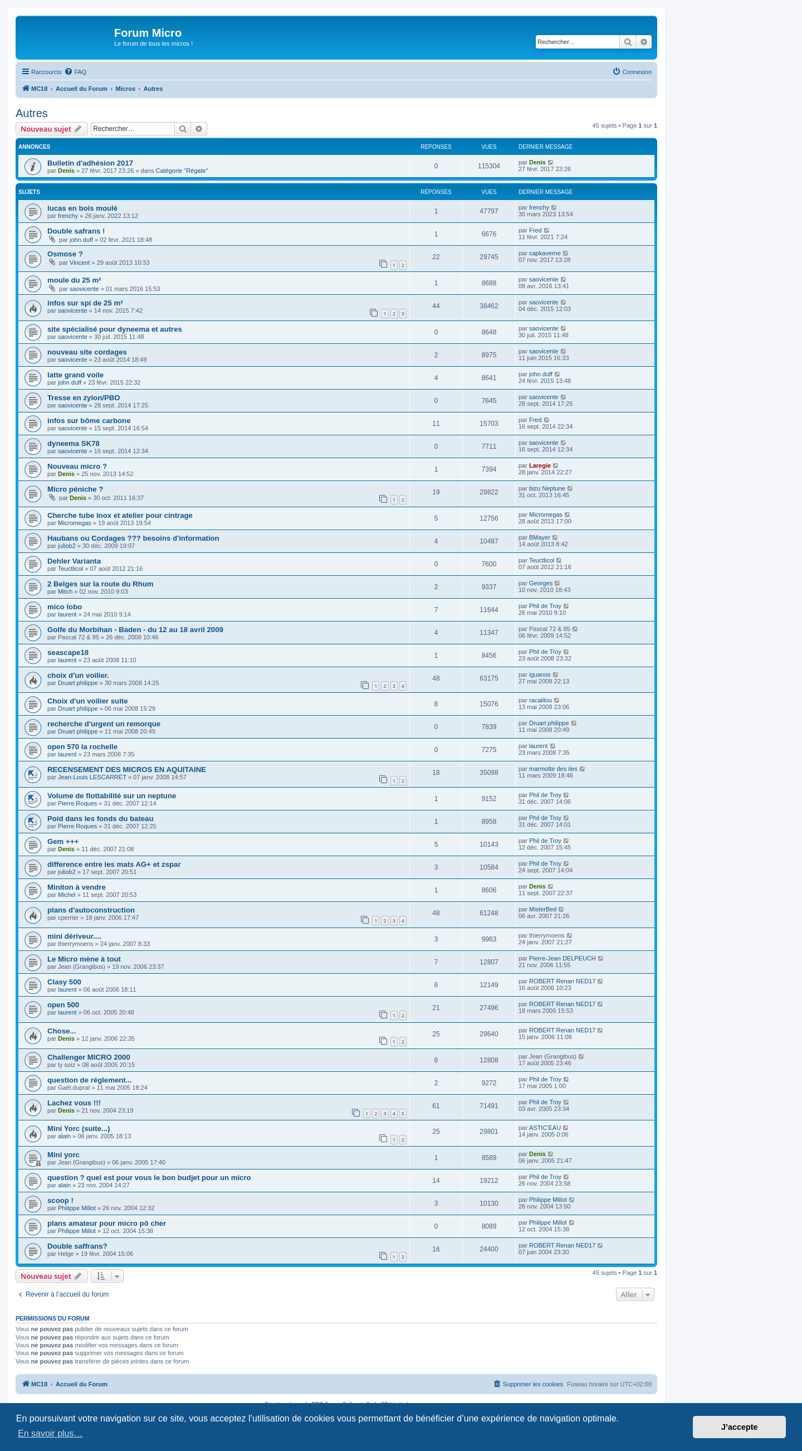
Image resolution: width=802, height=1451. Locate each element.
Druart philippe (78, 683)
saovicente (84, 288)
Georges (540, 583)
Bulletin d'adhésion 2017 (90, 163)
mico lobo (64, 607)
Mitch (65, 591)
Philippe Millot (77, 1208)
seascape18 (68, 652)
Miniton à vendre (76, 887)
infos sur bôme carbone (89, 420)
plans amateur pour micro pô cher (106, 1223)
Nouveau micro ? (77, 466)
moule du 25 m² (74, 280)
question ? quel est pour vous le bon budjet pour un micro (149, 1177)
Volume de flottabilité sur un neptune (111, 796)
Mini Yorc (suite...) (78, 1128)
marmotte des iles (553, 768)
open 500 (63, 1005)
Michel (67, 894)
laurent (67, 614)
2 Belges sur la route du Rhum (100, 584)
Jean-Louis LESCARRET (92, 777)
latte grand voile (75, 375)
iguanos (540, 674)
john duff (81, 239)
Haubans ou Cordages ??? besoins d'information (133, 538)
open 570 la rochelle (82, 747)
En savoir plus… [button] (50, 1433)
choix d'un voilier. (78, 675)
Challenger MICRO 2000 (88, 1057)
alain (64, 1136)
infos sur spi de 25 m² (85, 303)
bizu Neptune (547, 488)
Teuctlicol (70, 568)
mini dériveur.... (74, 936)
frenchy (68, 215)
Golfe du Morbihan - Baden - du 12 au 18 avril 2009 (135, 629)
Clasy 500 (64, 982)
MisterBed (543, 909)
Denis (66, 170)
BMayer (539, 537)
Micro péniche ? (75, 489)
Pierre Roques (77, 803)
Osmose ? (65, 254)
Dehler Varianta (74, 561)
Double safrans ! (76, 231)
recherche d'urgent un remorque (103, 724)
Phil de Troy (545, 606)
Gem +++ (63, 841)
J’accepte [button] (739, 1427)
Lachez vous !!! (74, 1103)
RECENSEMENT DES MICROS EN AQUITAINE (126, 769)
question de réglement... (89, 1080)
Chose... (61, 1031)
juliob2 (67, 545)
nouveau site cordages (87, 352)
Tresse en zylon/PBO (83, 398)
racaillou (540, 700)
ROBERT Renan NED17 (562, 981)
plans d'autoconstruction (91, 910)
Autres (32, 113)
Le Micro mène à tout (84, 959)
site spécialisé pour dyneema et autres (114, 329)
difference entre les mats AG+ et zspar (114, 864)
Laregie (540, 465)
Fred (535, 230)
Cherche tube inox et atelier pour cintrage (120, 515)
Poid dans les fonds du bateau (100, 818)
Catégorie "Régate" (182, 170)
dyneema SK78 (73, 443)
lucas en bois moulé (82, 208)
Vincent (80, 262)
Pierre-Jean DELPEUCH (562, 958)
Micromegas (74, 523)
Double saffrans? (77, 1246)
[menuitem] (75, 72)
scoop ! (60, 1200)
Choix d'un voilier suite (87, 701)
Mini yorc (63, 1155)
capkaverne (545, 253)
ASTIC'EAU (545, 1127)
